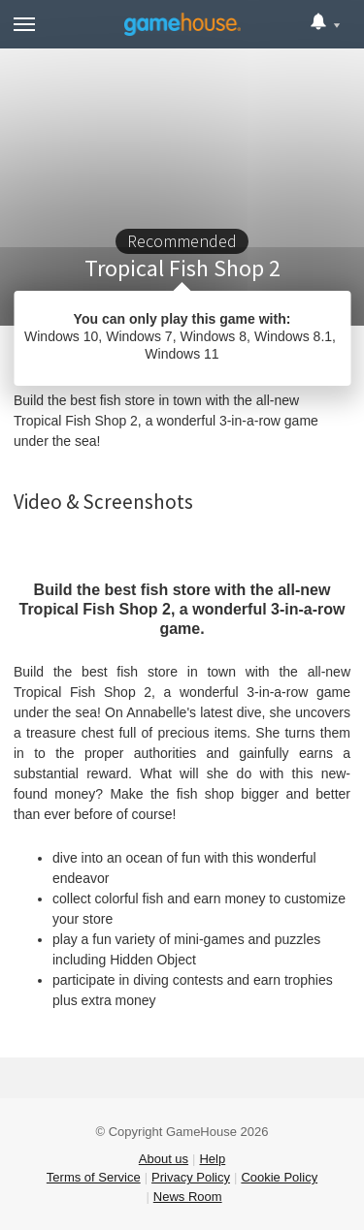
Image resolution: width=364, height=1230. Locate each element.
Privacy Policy (190, 1177)
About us (163, 1158)
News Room (187, 1196)
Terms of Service (94, 1177)
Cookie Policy (279, 1177)
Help (212, 1158)
